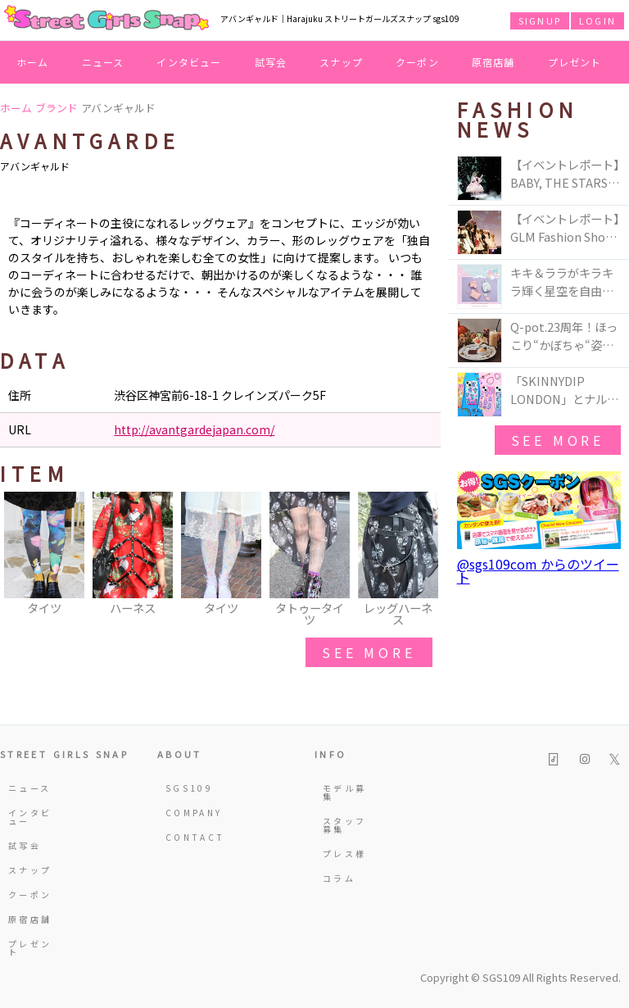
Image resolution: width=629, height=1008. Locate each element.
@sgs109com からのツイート (538, 570)
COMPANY (188, 812)
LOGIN (597, 20)
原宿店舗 (493, 62)
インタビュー (188, 62)
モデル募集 (344, 792)
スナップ (341, 62)
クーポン (417, 62)
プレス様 (344, 853)
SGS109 (188, 788)
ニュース (103, 62)
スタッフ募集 (344, 825)
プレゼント (575, 62)
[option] (44, 555)
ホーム (32, 62)
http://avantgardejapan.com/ (194, 429)
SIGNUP (539, 20)
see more (368, 652)
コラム (339, 878)
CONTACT (188, 837)
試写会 (271, 62)
